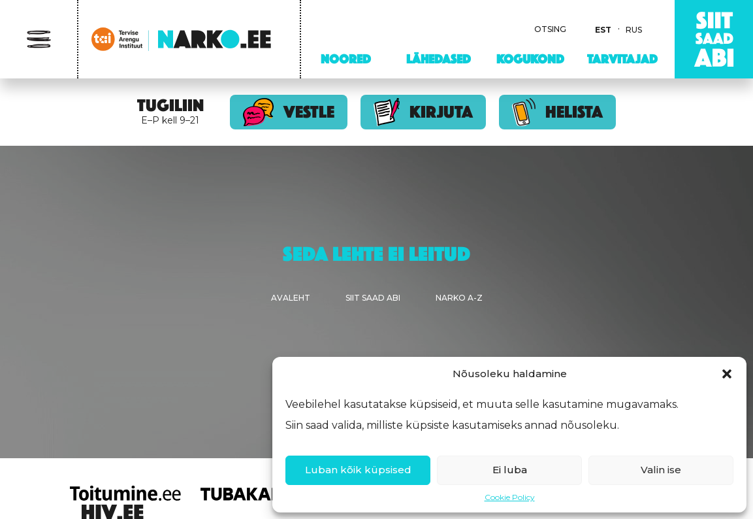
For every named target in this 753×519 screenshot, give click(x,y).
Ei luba (509, 469)
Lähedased (438, 59)
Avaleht (290, 298)
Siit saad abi (372, 298)
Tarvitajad (622, 59)
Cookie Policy (510, 497)
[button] (726, 373)
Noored (346, 59)
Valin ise (661, 469)
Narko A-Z (459, 298)
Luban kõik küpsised (358, 469)
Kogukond (530, 59)
